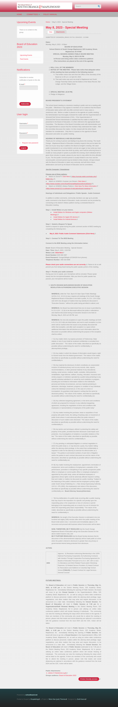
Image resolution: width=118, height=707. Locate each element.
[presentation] (37, 97)
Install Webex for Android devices (64, 219)
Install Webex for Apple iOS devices (65, 217)
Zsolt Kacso (81, 699)
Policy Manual (50, 14)
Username (23, 123)
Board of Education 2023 (67, 675)
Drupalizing (34, 699)
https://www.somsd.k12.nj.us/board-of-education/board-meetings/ (68, 188)
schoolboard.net (31, 695)
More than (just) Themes (57, 699)
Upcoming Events (26, 55)
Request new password (30, 143)
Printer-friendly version (88, 679)
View (51, 32)
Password (23, 133)
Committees (32, 14)
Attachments (60, 32)
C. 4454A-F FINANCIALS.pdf (56, 673)
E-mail (22, 84)
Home (19, 14)
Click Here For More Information (86, 186)
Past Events (24, 59)
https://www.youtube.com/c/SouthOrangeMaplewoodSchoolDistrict (69, 184)
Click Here (66, 176)
